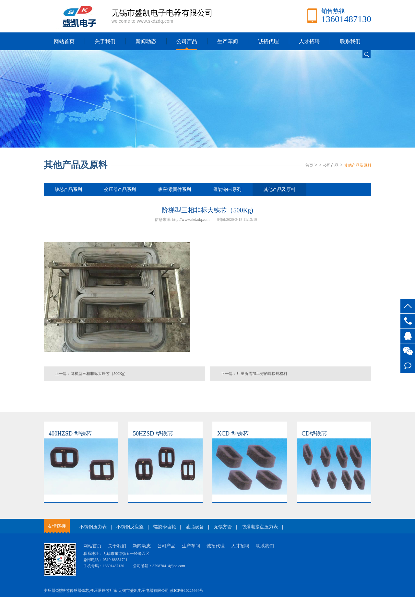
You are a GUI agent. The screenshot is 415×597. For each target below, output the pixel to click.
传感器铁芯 (79, 590)
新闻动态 (146, 41)
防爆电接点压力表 (260, 526)
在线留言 (407, 365)
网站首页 (64, 41)
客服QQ (407, 335)
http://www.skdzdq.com (191, 219)
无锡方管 (223, 526)
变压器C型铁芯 (57, 590)
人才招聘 (309, 41)
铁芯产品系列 (68, 189)
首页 (309, 165)
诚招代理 (268, 41)
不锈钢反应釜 (130, 526)
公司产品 (186, 41)
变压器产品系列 (120, 189)
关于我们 (105, 41)
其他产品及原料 (357, 165)
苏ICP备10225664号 (186, 590)
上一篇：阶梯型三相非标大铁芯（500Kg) (90, 373)
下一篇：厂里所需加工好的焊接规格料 (254, 373)
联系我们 (350, 41)
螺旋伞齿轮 (164, 526)
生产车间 (227, 41)
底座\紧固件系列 (174, 189)
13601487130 (407, 321)
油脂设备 (195, 526)
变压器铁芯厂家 (103, 590)
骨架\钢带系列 (227, 189)
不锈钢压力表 (93, 526)
